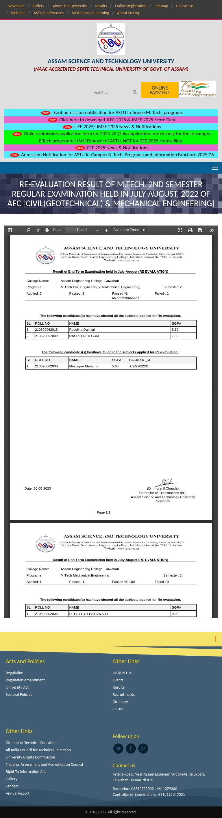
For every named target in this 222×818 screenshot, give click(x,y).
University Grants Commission (30, 757)
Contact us (185, 5)
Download (16, 5)
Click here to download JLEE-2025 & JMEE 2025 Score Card (110, 120)
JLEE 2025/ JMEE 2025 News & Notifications (111, 127)
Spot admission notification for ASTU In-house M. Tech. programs (111, 112)
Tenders (12, 786)
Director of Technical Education (31, 742)
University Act (17, 687)
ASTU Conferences (49, 12)
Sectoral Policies (19, 694)
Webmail (18, 12)
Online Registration (130, 5)
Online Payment (160, 90)
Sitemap (161, 5)
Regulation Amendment (25, 680)
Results (101, 5)
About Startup (128, 12)
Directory (120, 701)
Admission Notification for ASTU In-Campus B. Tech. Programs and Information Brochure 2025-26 (111, 155)
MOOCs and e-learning (90, 12)
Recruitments (124, 694)
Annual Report (17, 793)
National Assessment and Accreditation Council (44, 764)
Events (118, 680)
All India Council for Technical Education (38, 750)
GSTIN (118, 709)
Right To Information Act (26, 771)
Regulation (14, 672)
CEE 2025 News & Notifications (111, 148)
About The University (70, 5)
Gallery (38, 5)
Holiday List (122, 672)
